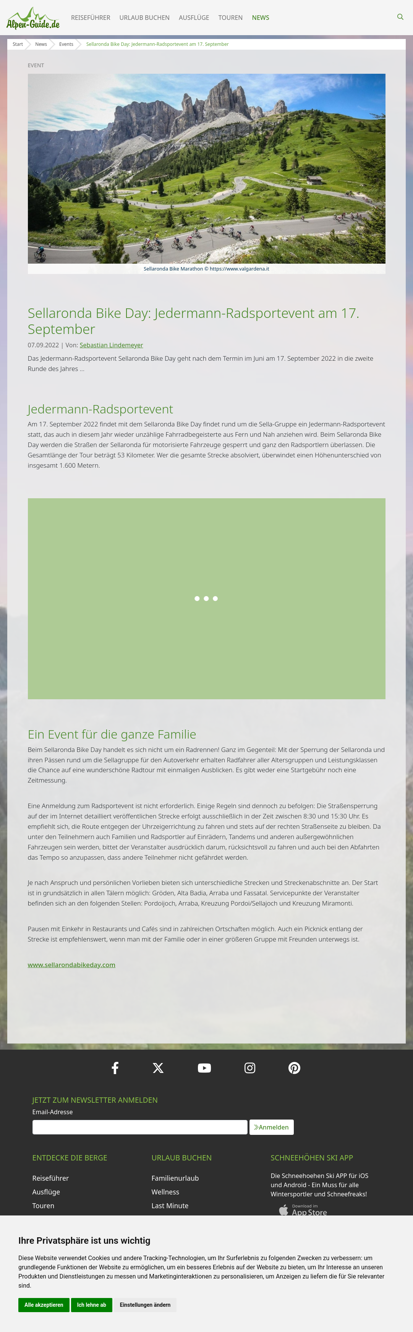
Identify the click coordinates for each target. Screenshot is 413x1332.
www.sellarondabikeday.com (72, 964)
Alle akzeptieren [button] (43, 1305)
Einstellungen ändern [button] (145, 1305)
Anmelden (271, 1127)
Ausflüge (194, 17)
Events (66, 44)
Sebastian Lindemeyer (111, 345)
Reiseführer (90, 17)
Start (18, 44)
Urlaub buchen (145, 17)
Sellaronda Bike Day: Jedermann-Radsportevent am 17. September (157, 44)
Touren (231, 17)
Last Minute (169, 1205)
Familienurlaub (175, 1178)
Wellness (165, 1191)
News (260, 17)
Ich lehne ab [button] (91, 1305)
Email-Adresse (52, 1112)
